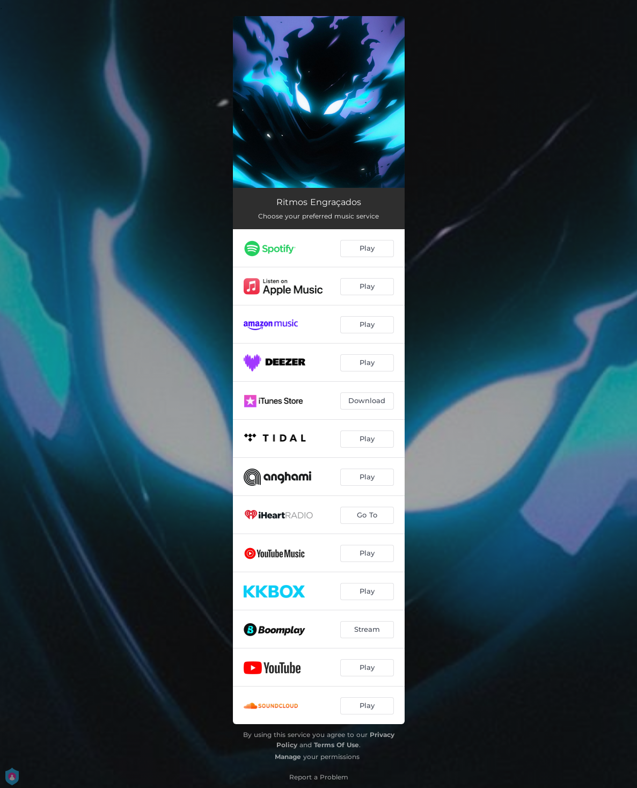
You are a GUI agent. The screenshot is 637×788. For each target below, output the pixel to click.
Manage (288, 757)
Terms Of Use (336, 745)
